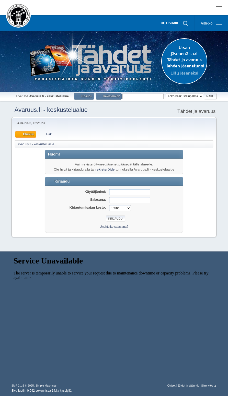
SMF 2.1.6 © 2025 (23, 385)
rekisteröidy (105, 169)
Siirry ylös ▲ (208, 385)
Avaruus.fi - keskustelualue (51, 109)
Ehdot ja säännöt (188, 385)
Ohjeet (171, 385)
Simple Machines (46, 385)
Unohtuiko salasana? (114, 227)
